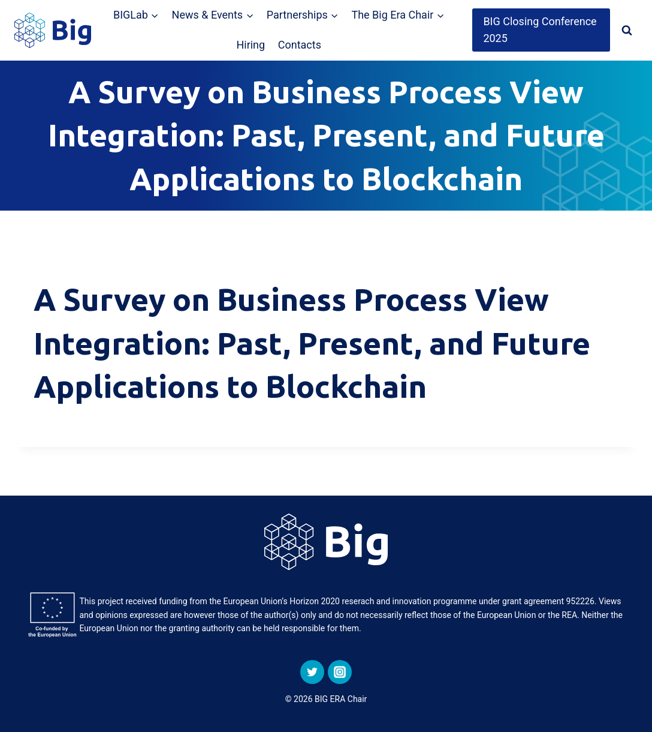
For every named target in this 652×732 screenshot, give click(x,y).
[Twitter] (312, 672)
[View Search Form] (627, 30)
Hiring (250, 44)
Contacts (299, 44)
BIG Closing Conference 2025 (539, 30)
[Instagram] (340, 672)
